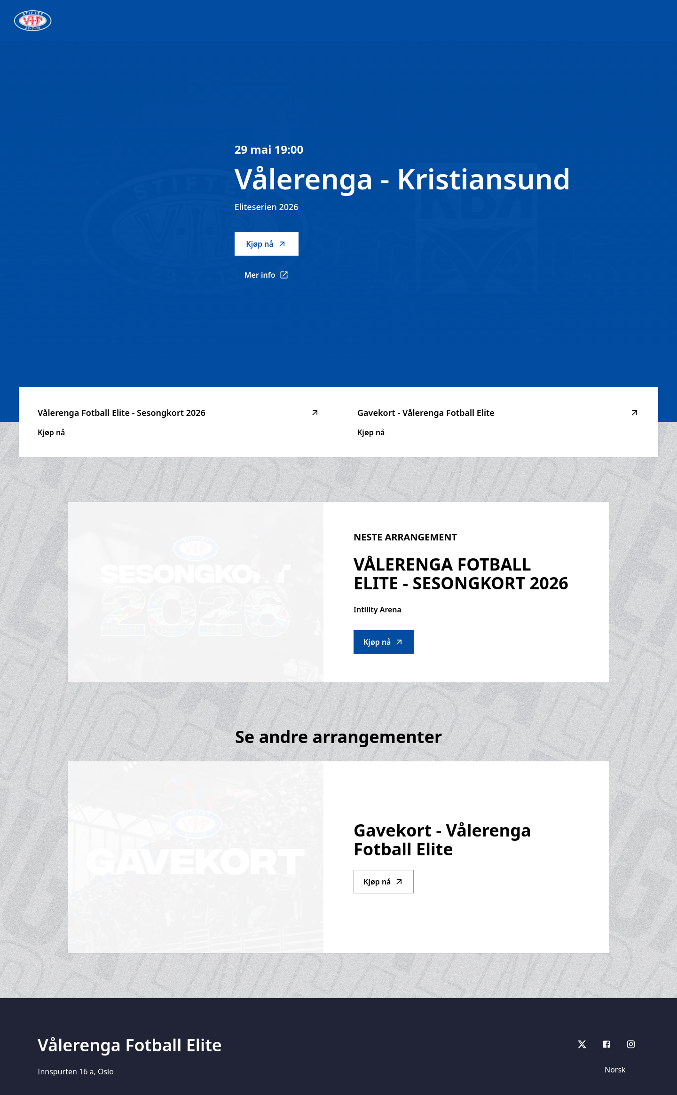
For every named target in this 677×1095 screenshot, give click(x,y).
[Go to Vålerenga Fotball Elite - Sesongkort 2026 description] (195, 592)
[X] (582, 1044)
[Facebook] (606, 1044)
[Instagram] (630, 1044)
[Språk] (619, 1069)
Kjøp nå (266, 244)
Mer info (271, 278)
